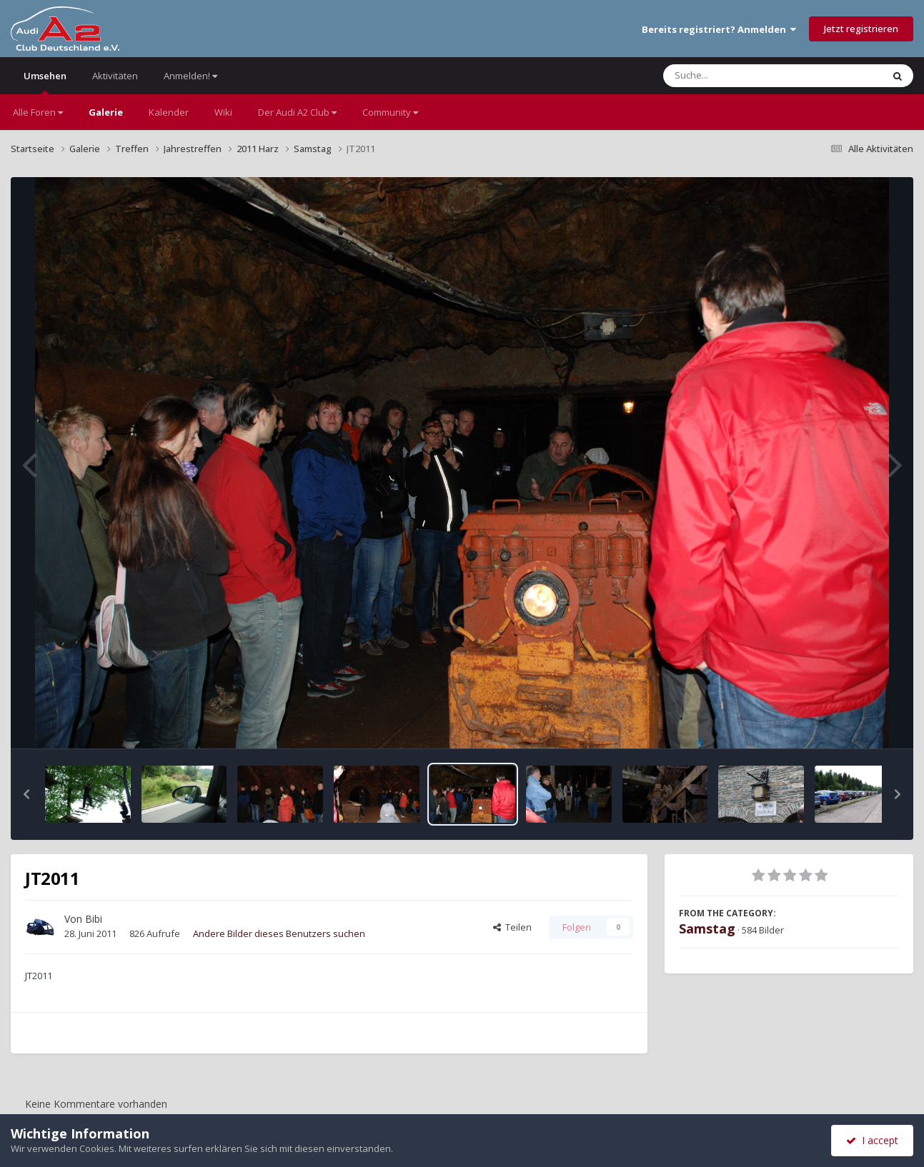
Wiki (223, 112)
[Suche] (743, 75)
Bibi (93, 919)
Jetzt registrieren (861, 28)
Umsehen (45, 81)
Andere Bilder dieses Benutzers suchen (279, 933)
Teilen (512, 927)
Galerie (106, 112)
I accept (872, 1140)
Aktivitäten (115, 75)
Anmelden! (190, 75)
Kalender (169, 112)
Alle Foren (38, 112)
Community (390, 112)
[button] (26, 794)
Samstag (707, 928)
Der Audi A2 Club (297, 112)
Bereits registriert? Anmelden (719, 29)
